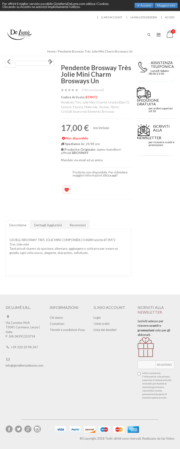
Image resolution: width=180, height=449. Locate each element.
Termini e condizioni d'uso (67, 330)
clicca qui (110, 175)
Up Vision (167, 438)
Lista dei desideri (105, 330)
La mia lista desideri (143, 17)
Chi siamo (56, 317)
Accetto (145, 5)
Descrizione (17, 225)
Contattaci (57, 324)
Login (97, 317)
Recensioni (78, 225)
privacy (165, 376)
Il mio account (111, 17)
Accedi (169, 17)
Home (51, 51)
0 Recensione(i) (93, 90)
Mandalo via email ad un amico (82, 160)
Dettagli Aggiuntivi (48, 225)
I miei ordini (101, 324)
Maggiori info (166, 5)
